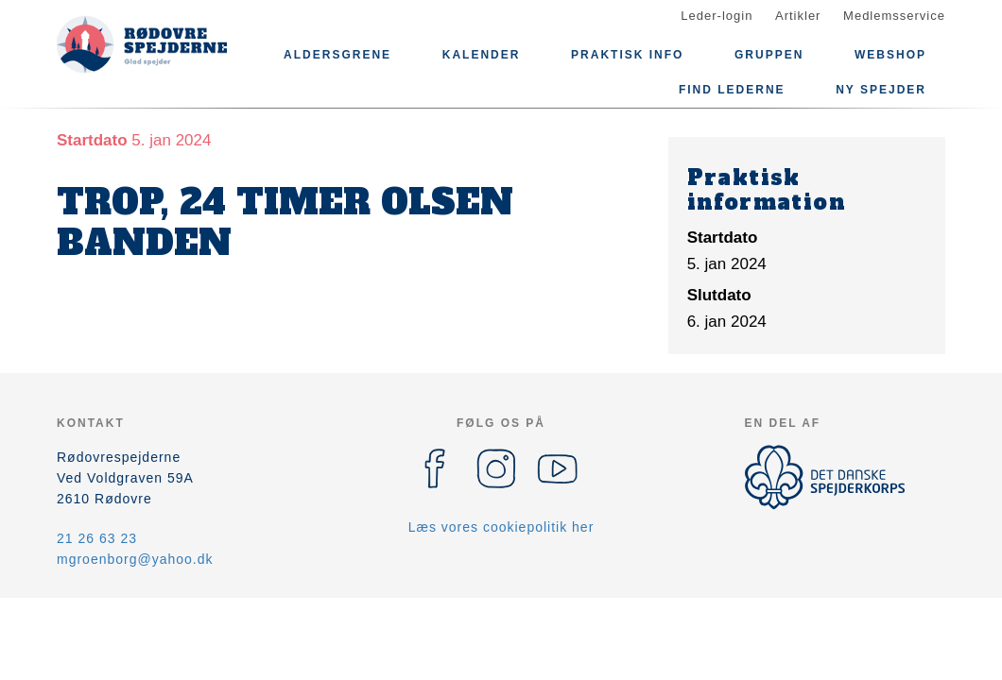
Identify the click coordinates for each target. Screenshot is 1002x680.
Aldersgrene (337, 54)
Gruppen (768, 54)
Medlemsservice (894, 15)
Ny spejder (881, 89)
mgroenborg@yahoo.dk (135, 559)
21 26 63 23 (97, 538)
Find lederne (732, 89)
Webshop (890, 54)
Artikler (798, 15)
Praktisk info (627, 54)
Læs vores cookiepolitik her (501, 527)
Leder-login (716, 15)
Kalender (481, 54)
